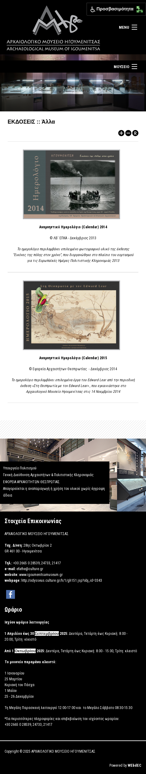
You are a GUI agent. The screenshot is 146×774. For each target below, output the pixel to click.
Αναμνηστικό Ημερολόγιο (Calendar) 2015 (73, 358)
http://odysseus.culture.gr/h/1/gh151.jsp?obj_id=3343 (61, 580)
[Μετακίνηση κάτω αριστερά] (138, 11)
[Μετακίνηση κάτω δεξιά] (141, 11)
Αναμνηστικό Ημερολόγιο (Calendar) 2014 (73, 227)
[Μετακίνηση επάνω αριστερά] (138, 7)
